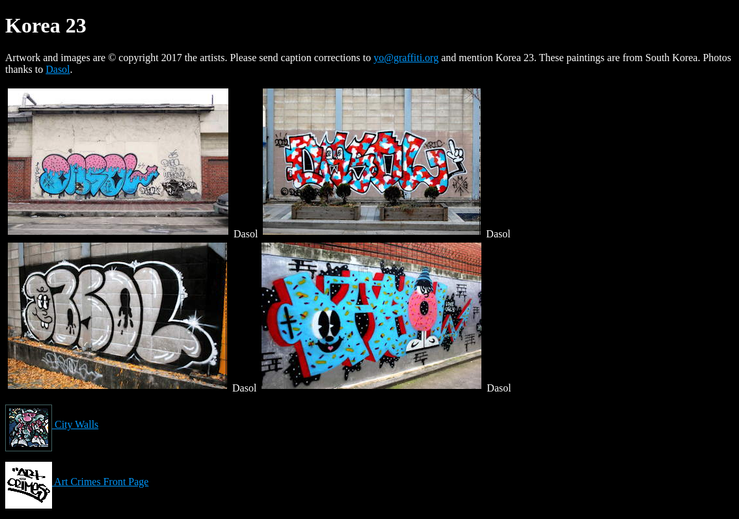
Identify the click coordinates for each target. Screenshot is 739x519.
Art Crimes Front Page (76, 481)
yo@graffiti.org (405, 57)
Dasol (58, 69)
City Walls (51, 424)
